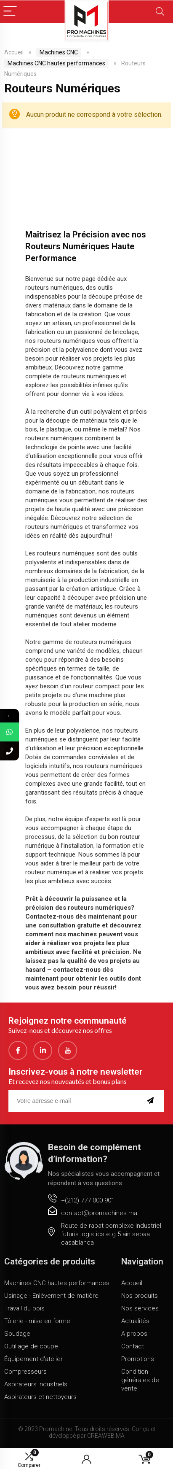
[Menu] (10, 11)
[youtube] (67, 1050)
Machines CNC (59, 52)
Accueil (14, 52)
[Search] (160, 11)
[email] (74, 1101)
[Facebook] (17, 1050)
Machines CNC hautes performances (56, 63)
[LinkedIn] (42, 1050)
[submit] (152, 1101)
